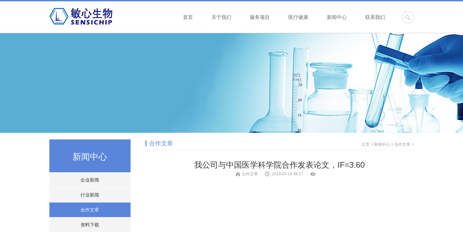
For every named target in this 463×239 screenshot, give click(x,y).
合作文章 (90, 209)
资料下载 (90, 224)
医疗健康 (298, 17)
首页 (188, 17)
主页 (366, 144)
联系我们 (375, 17)
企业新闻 (90, 180)
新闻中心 (337, 17)
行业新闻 (90, 195)
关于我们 (221, 17)
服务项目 (260, 17)
